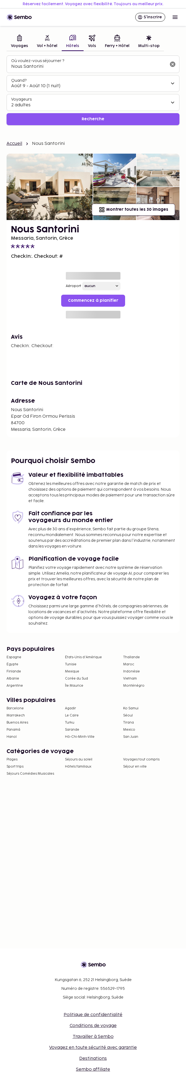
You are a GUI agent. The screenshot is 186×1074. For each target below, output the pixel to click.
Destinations (93, 1058)
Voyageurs (21, 99)
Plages (12, 759)
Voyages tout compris (141, 759)
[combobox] (88, 66)
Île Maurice (74, 686)
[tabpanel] (93, 90)
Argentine (15, 686)
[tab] (20, 42)
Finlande (14, 671)
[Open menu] (175, 17)
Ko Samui (130, 708)
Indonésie (131, 671)
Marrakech (16, 715)
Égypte (12, 664)
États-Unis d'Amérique (83, 657)
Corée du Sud (76, 679)
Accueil (14, 143)
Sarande (72, 730)
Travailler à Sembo (93, 1036)
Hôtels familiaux (78, 767)
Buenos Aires (17, 723)
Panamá (13, 730)
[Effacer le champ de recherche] (172, 64)
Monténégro (133, 686)
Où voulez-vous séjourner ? (37, 60)
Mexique (72, 671)
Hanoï (12, 737)
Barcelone (15, 708)
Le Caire (72, 715)
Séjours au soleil (78, 759)
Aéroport (73, 286)
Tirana (128, 723)
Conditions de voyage (93, 1025)
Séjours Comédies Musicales (30, 774)
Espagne (14, 657)
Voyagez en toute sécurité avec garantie (93, 1047)
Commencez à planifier (93, 300)
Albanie (13, 679)
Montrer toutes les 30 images (133, 209)
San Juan (130, 737)
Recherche (93, 119)
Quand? (18, 80)
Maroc (128, 664)
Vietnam (130, 679)
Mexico (129, 730)
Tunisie (70, 664)
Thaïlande (131, 657)
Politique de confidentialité (93, 1014)
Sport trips (15, 767)
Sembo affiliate (93, 1069)
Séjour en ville (135, 767)
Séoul (128, 715)
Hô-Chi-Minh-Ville (80, 737)
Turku (69, 723)
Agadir (70, 708)
